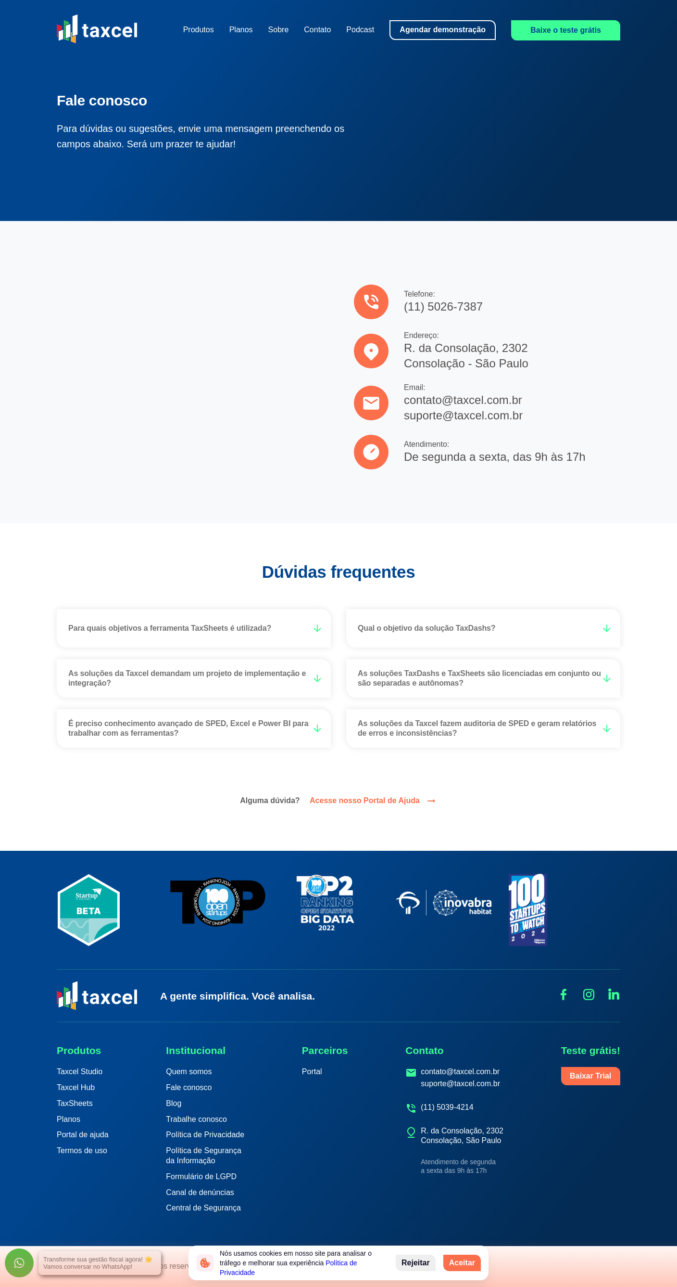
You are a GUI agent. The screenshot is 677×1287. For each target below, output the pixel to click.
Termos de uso (82, 1150)
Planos (241, 30)
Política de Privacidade (205, 1135)
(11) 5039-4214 (447, 1107)
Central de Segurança (203, 1208)
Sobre (278, 30)
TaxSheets (75, 1103)
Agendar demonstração (443, 30)
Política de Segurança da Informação (203, 1155)
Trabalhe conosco (196, 1119)
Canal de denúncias (200, 1192)
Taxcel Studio (79, 1071)
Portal (312, 1071)
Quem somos (189, 1071)
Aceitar (462, 1263)
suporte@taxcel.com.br (460, 1083)
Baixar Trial (590, 1076)
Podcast (360, 30)
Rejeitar (415, 1263)
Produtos (198, 30)
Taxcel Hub (76, 1087)
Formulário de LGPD (201, 1176)
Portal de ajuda (83, 1135)
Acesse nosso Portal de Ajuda (373, 801)
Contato (317, 30)
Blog (173, 1103)
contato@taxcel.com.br (460, 1071)
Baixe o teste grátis (565, 30)
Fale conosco (189, 1087)
